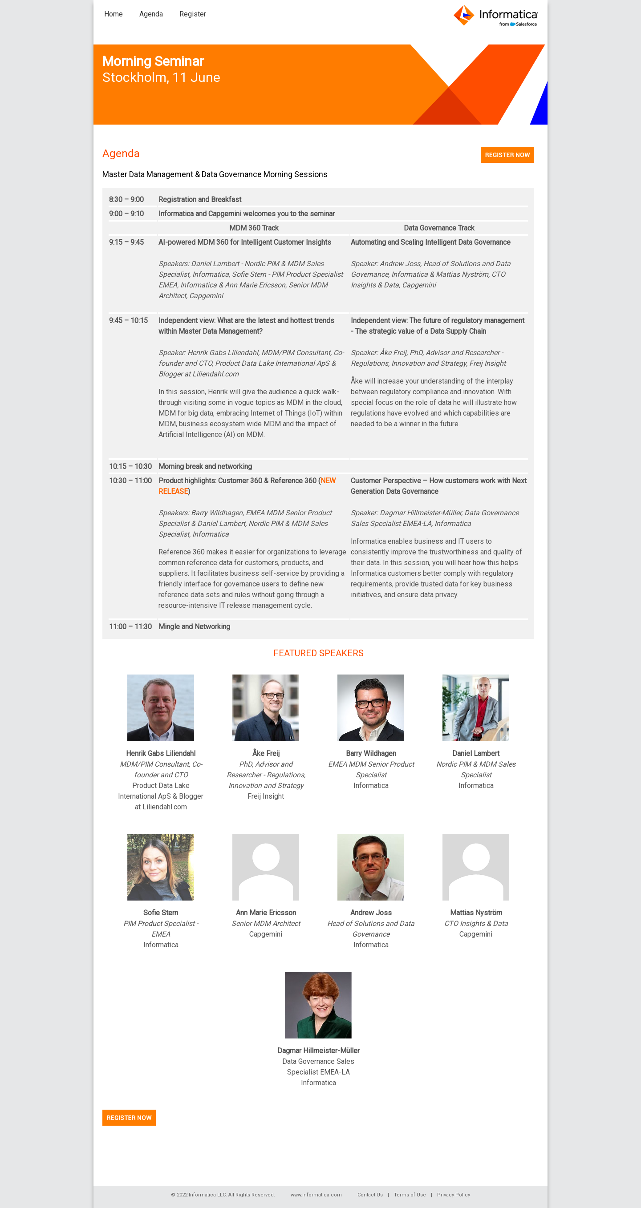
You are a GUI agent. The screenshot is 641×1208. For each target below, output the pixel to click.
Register (192, 14)
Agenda (151, 14)
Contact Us (370, 1195)
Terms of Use (410, 1195)
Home (113, 14)
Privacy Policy (453, 1195)
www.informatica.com (316, 1195)
